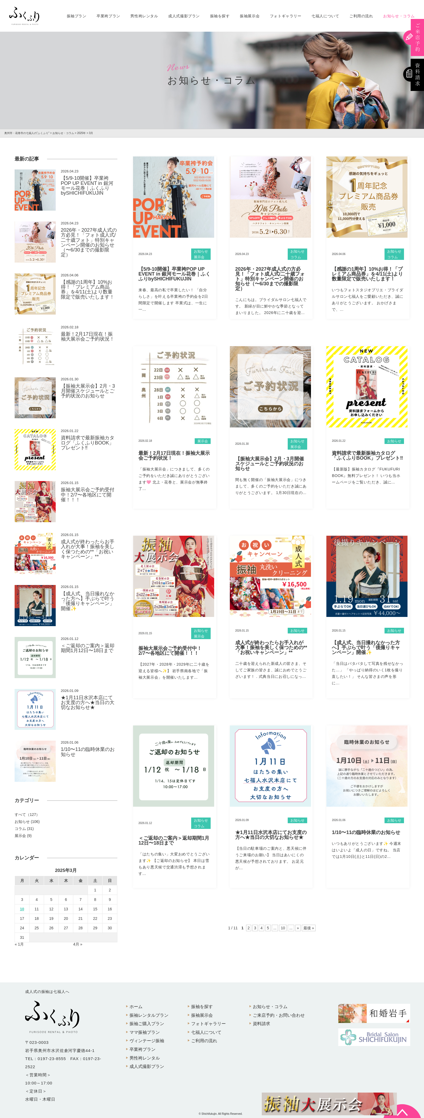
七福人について (325, 16)
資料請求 (261, 1023)
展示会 (199, 257)
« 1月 (19, 944)
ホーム (136, 1006)
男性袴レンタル (144, 16)
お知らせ (201, 251)
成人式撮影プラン (184, 16)
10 (283, 928)
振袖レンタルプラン (149, 1015)
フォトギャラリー (286, 16)
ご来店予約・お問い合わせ (279, 1015)
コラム (295, 257)
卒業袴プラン (108, 16)
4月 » (77, 944)
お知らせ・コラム (399, 16)
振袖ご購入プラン (147, 1023)
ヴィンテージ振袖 (147, 1040)
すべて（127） (27, 814)
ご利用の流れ (361, 16)
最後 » (308, 928)
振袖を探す (220, 16)
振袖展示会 (250, 16)
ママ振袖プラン (145, 1032)
